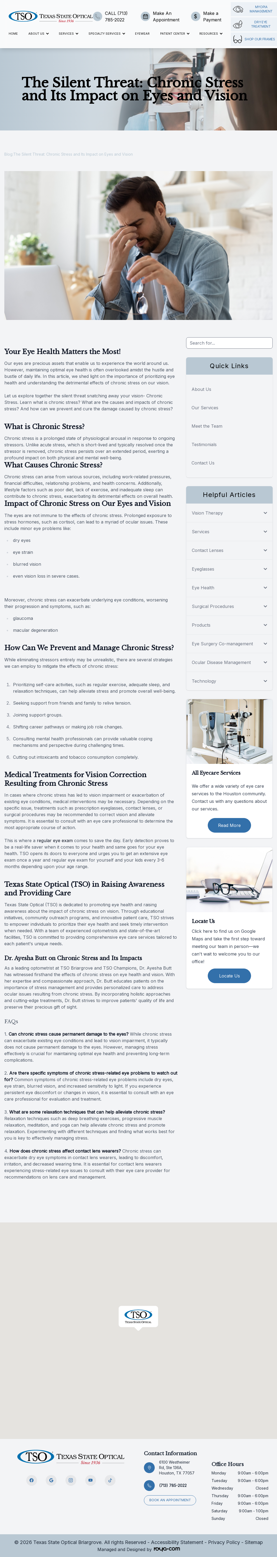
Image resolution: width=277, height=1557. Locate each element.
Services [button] (68, 33)
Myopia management (253, 9)
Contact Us (203, 463)
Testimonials (204, 444)
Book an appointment (170, 1500)
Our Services (205, 407)
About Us (201, 389)
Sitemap (254, 1542)
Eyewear (142, 33)
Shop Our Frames (254, 39)
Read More (229, 825)
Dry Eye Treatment (252, 24)
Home (13, 33)
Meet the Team (207, 426)
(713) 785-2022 (173, 1485)
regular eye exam (55, 840)
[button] (138, 1318)
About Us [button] (38, 33)
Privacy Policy (224, 1542)
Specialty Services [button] (106, 33)
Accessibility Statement (177, 1542)
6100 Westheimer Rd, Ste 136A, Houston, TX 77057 (176, 1467)
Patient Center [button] (174, 33)
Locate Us (229, 976)
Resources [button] (210, 33)
